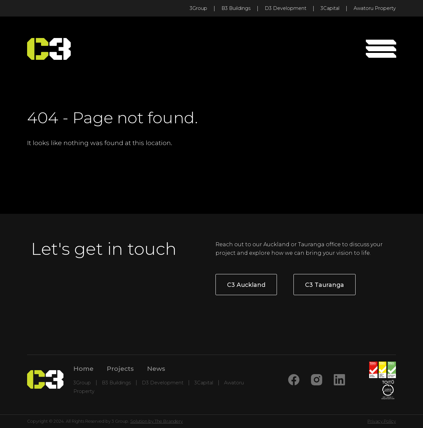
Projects (120, 368)
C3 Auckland (246, 284)
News (156, 368)
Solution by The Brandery (156, 421)
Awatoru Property (375, 8)
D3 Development (285, 8)
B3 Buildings (235, 8)
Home (83, 368)
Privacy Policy (381, 421)
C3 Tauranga (324, 284)
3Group (198, 8)
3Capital (330, 8)
